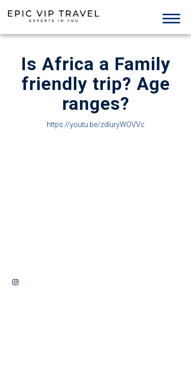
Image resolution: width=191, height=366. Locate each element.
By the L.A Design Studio (148, 282)
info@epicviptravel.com (46, 213)
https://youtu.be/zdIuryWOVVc (96, 125)
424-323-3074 (54, 201)
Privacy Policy (90, 233)
